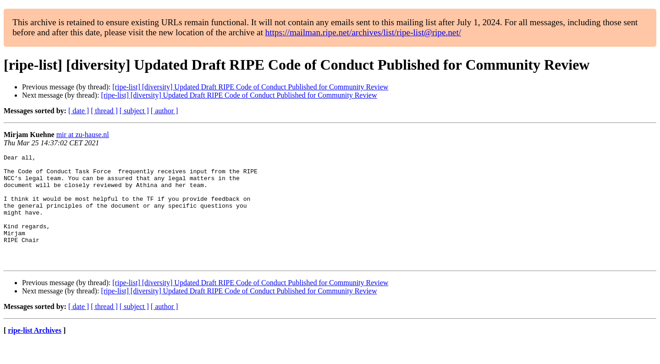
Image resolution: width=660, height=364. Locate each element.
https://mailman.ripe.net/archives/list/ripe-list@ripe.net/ (363, 32)
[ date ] (78, 111)
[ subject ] (134, 111)
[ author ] (164, 111)
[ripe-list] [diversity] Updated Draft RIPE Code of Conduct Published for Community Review (250, 87)
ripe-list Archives (34, 352)
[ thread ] (104, 111)
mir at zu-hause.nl (82, 134)
